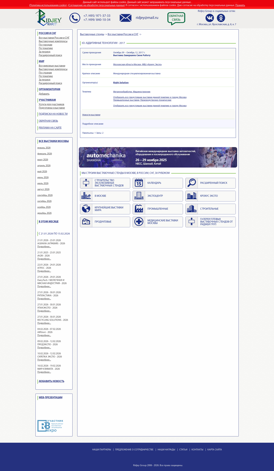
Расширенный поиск (50, 55)
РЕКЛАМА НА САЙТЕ (50, 128)
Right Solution (121, 83)
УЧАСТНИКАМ (47, 100)
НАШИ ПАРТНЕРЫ (101, 449)
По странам (45, 73)
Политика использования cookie (48, 5)
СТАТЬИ (183, 449)
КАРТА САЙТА (214, 449)
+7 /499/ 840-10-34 (96, 20)
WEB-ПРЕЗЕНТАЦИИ (50, 397)
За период (44, 52)
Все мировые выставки (52, 66)
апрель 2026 (44, 165)
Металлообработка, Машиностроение (131, 92)
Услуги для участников (51, 104)
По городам (45, 45)
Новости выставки (91, 115)
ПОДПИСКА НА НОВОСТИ (53, 114)
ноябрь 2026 (44, 207)
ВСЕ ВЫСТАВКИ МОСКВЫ (54, 141)
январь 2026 (44, 148)
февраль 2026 (44, 154)
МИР (41, 61)
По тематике (46, 48)
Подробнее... (44, 246)
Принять (240, 5)
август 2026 (43, 189)
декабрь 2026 (44, 213)
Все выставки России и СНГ (54, 38)
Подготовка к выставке (52, 108)
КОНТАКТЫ (197, 449)
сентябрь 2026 (45, 195)
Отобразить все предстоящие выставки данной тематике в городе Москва (149, 97)
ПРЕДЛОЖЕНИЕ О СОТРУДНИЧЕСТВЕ (134, 449)
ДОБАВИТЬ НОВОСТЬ (51, 381)
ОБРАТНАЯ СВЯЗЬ (48, 121)
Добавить (44, 94)
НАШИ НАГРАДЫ (166, 449)
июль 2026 (42, 183)
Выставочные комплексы (53, 41)
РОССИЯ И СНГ (47, 33)
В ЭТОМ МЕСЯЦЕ (49, 221)
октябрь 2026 (44, 201)
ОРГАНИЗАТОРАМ (49, 89)
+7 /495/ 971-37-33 (96, 16)
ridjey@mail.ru (147, 18)
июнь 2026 (43, 177)
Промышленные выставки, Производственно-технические (142, 100)
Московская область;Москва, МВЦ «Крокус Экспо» (137, 64)
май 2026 (42, 171)
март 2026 (42, 159)
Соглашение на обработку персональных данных (96, 5)
